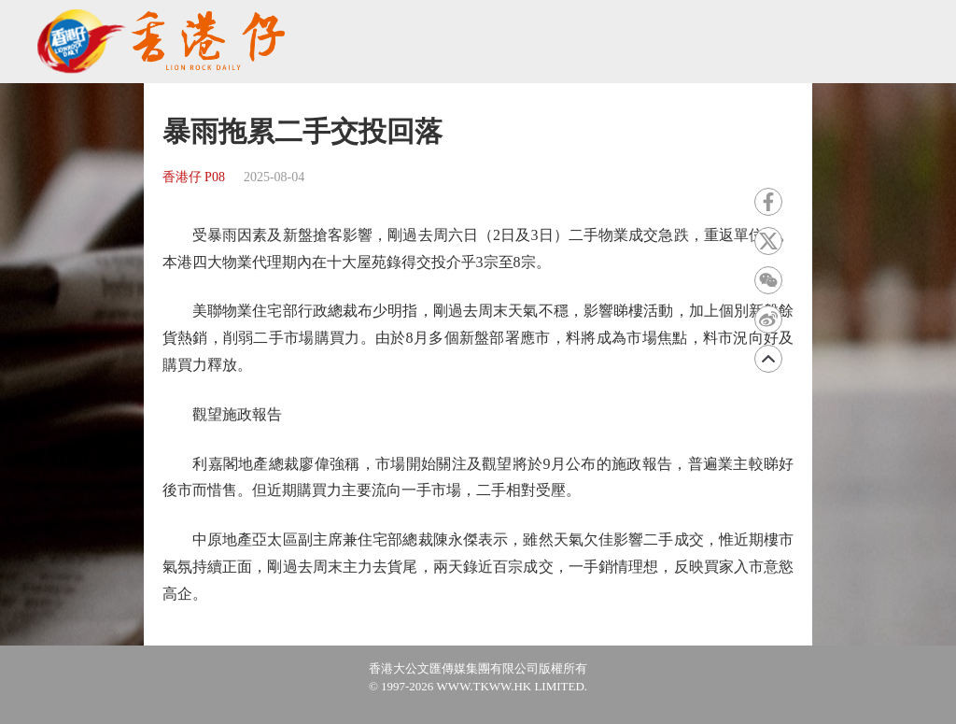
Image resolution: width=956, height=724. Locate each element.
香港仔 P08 (193, 177)
